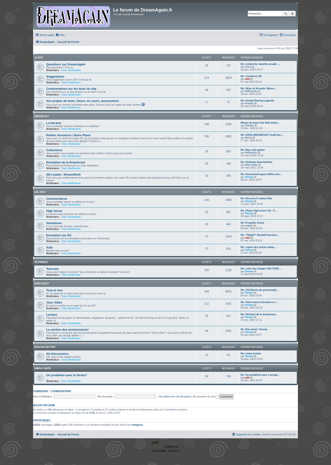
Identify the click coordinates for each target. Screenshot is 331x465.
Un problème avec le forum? (66, 375)
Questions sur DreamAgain (65, 64)
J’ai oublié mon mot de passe (174, 396)
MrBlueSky (251, 91)
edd (247, 79)
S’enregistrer (61, 391)
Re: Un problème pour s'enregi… (260, 374)
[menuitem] (60, 35)
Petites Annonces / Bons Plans (68, 135)
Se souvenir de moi (205, 396)
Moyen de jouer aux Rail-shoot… (260, 122)
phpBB (154, 442)
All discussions (57, 353)
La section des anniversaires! (67, 329)
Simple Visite (42, 368)
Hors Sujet (41, 283)
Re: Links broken (251, 353)
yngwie (249, 225)
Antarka (249, 103)
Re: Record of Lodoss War (256, 198)
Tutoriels (52, 269)
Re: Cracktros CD (251, 76)
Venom (249, 177)
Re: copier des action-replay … (259, 247)
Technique (41, 262)
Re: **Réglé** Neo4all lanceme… (260, 235)
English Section (44, 347)
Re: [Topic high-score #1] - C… (259, 210)
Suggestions (55, 76)
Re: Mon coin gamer (253, 149)
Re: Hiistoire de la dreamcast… (259, 314)
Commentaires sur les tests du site (71, 88)
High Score (54, 211)
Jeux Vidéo (54, 302)
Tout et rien (54, 290)
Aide (49, 247)
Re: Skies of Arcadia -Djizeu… (259, 88)
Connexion (40, 391)
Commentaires (56, 198)
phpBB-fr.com (171, 446)
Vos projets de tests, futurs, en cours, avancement (82, 101)
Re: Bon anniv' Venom (254, 329)
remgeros (137, 424)
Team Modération (71, 70)
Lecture (51, 314)
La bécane (53, 123)
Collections (54, 150)
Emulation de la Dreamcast (65, 162)
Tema (248, 66)
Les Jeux (39, 192)
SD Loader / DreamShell (63, 174)
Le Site (38, 57)
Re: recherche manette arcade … (260, 64)
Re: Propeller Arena (252, 222)
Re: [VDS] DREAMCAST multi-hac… (262, 134)
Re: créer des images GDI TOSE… (261, 268)
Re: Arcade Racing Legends (257, 100)
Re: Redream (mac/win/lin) (256, 162)
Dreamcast (41, 116)
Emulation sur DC (59, 235)
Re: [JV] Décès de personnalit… (260, 290)
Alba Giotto (251, 164)
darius (248, 137)
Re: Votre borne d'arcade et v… (259, 302)
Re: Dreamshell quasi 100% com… (261, 174)
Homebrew (54, 223)
